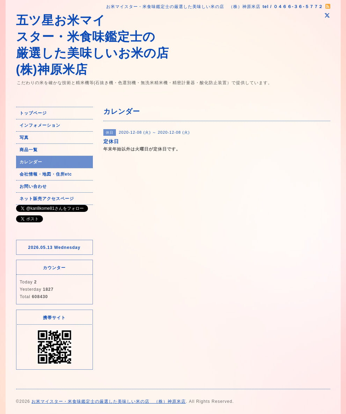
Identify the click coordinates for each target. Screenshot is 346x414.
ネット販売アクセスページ (47, 198)
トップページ (33, 113)
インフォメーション (40, 125)
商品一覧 (29, 149)
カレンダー (31, 162)
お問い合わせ (33, 186)
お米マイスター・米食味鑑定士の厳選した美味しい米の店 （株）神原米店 (108, 401)
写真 (24, 137)
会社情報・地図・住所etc (46, 174)
